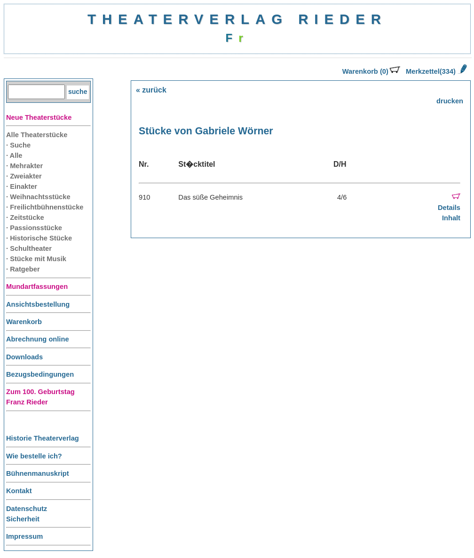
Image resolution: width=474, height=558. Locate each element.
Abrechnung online (37, 339)
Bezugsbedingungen (40, 374)
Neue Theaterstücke (38, 117)
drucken (449, 101)
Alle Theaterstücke (36, 135)
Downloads (24, 357)
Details (449, 207)
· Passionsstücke (34, 228)
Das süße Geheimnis (210, 197)
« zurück (151, 90)
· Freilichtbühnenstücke (45, 207)
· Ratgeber (23, 269)
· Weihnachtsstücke (38, 197)
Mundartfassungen (37, 286)
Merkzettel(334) (436, 71)
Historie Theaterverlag (42, 438)
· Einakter (21, 186)
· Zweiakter (24, 176)
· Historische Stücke (39, 238)
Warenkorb (24, 322)
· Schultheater (29, 248)
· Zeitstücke (25, 217)
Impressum (24, 536)
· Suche (18, 145)
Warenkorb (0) (371, 71)
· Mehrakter (24, 166)
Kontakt (19, 491)
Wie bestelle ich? (34, 456)
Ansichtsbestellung (38, 304)
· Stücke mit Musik (36, 259)
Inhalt (451, 218)
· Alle (14, 155)
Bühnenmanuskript (37, 473)
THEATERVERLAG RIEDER (237, 19)
